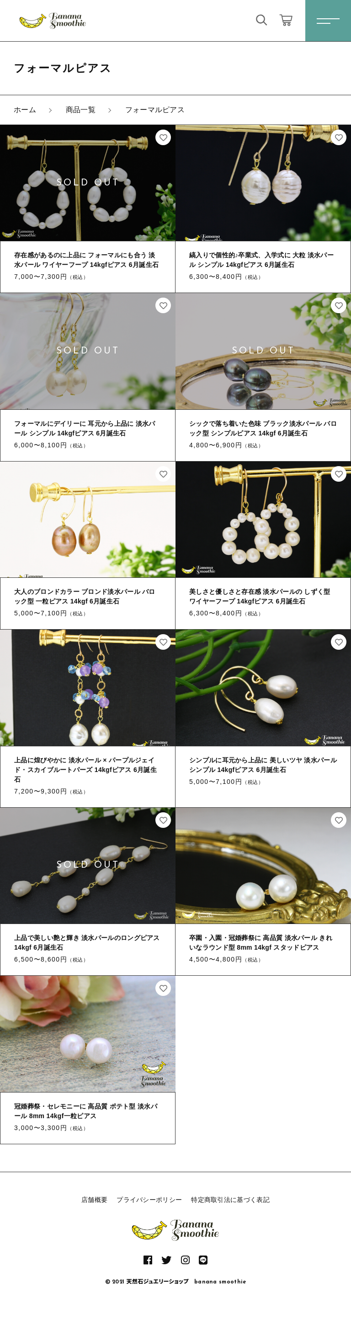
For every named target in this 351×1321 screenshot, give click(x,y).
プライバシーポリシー (149, 1199)
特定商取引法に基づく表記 (230, 1199)
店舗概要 (94, 1199)
